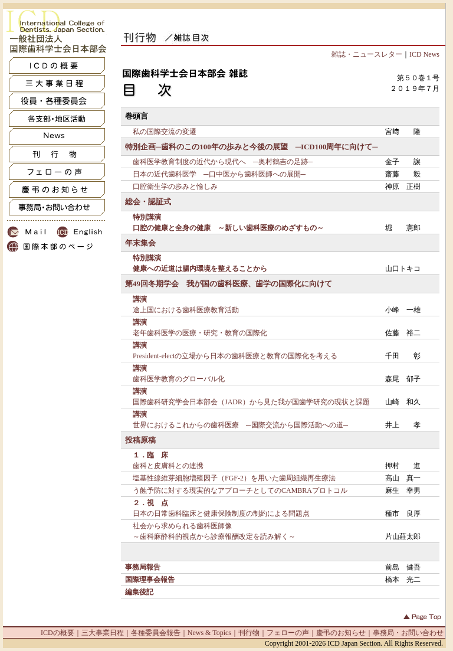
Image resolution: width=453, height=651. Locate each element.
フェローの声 (288, 633)
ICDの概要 (57, 633)
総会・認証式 (148, 201)
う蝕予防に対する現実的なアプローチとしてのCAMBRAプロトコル (240, 490)
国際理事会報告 (150, 579)
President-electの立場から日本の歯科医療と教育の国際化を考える (235, 356)
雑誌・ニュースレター (366, 54)
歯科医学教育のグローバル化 (179, 379)
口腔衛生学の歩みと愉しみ (175, 186)
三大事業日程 (102, 633)
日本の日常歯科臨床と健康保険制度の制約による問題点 (221, 513)
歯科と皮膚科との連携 (168, 466)
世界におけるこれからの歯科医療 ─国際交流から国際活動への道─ (240, 425)
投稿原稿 (140, 440)
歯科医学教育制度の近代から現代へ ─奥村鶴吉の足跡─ (223, 162)
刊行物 (249, 633)
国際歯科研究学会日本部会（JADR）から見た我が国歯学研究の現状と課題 (251, 402)
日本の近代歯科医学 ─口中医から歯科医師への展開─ (219, 174)
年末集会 (140, 242)
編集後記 (139, 592)
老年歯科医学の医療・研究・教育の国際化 (200, 333)
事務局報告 (142, 567)
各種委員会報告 (155, 633)
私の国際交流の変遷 (164, 131)
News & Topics (209, 633)
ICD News (424, 54)
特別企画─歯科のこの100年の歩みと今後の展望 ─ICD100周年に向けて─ (251, 146)
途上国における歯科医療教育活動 (186, 310)
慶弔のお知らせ (341, 633)
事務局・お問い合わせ (408, 633)
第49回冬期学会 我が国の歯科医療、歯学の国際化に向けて (228, 283)
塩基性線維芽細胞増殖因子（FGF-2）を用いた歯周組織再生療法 (234, 478)
